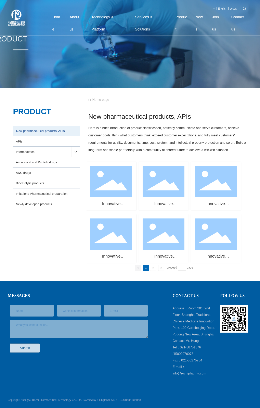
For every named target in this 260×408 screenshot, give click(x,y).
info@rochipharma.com (189, 373)
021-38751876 (190, 347)
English (222, 8)
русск (233, 8)
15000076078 (183, 354)
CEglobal (104, 399)
